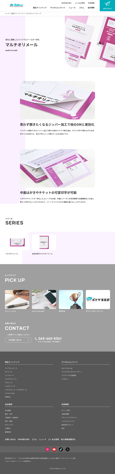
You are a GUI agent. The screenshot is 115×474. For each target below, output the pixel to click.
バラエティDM (9, 393)
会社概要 (8, 410)
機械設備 (8, 432)
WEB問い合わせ (19, 340)
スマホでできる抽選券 (69, 375)
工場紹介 (8, 428)
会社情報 (91, 7)
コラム (81, 7)
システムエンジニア (68, 421)
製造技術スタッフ (67, 425)
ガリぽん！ (65, 379)
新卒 (63, 428)
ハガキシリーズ (10, 386)
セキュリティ (9, 425)
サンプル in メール (11, 368)
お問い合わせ (107, 5)
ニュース (72, 7)
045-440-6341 (48, 338)
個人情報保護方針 (68, 439)
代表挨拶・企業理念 (11, 417)
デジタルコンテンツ (57, 7)
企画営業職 (65, 414)
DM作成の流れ (66, 3)
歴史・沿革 (8, 414)
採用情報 (91, 3)
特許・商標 (8, 421)
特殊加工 (8, 397)
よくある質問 (80, 3)
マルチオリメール (11, 379)
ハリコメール (9, 375)
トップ (7, 13)
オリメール (8, 372)
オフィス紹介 (66, 410)
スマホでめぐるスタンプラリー (72, 372)
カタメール (8, 382)
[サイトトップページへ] (16, 6)
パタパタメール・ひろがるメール (16, 390)
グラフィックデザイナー (70, 417)
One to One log (67, 368)
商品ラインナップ (39, 7)
